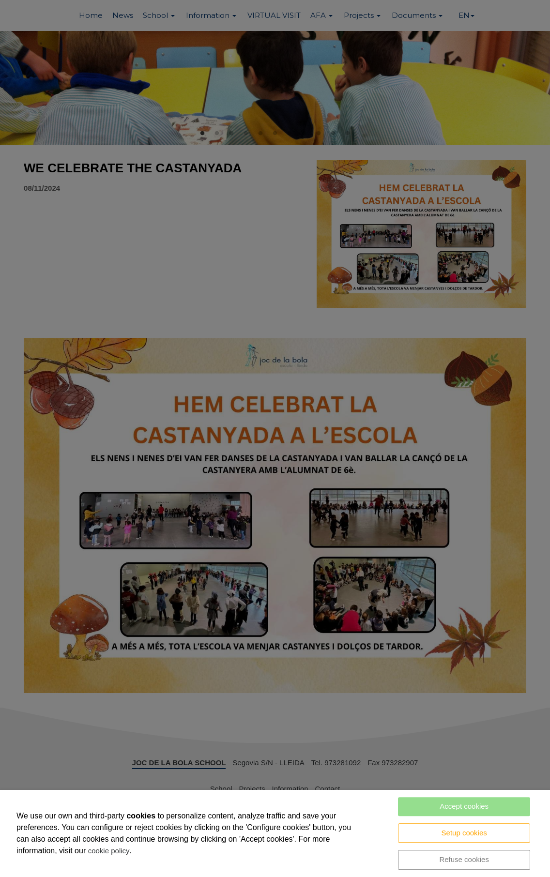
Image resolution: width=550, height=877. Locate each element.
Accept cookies (464, 806)
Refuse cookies (464, 859)
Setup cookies (464, 833)
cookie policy (109, 851)
